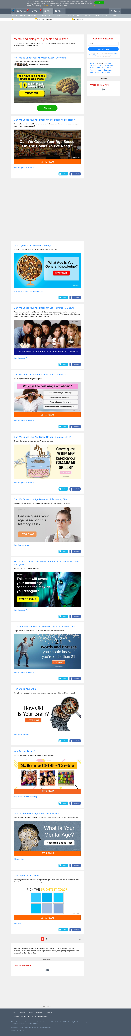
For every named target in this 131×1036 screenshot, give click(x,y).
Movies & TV (69, 15)
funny (104, 15)
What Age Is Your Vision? (26, 875)
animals (96, 15)
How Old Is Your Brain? (25, 689)
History (79, 15)
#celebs (20, 797)
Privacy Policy (92, 55)
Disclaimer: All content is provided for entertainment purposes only (31, 1027)
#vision (27, 545)
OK (99, 2)
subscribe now (103, 49)
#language (21, 167)
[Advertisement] (47, 209)
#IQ (32, 291)
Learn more (45, 6)
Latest (14, 15)
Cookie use (99, 55)
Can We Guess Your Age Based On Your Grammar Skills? (42, 437)
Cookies (39, 1012)
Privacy (22, 1012)
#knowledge (30, 167)
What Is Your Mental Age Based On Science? (36, 813)
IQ (50, 15)
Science (87, 15)
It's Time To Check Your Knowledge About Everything (40, 57)
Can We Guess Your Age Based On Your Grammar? (40, 374)
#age (15, 167)
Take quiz (47, 108)
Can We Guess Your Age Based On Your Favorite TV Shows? (44, 308)
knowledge (32, 15)
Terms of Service (113, 53)
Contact (13, 1012)
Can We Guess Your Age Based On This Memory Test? (41, 499)
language (42, 15)
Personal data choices (17, 1030)
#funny (26, 797)
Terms (31, 1012)
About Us (49, 1012)
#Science (17, 291)
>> (81, 939)
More (115, 15)
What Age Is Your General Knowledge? (33, 245)
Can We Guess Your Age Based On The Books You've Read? (44, 120)
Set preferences (99, 6)
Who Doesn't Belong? (24, 751)
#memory (21, 545)
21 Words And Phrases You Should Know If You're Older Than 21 (46, 626)
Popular (22, 15)
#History (24, 291)
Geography (58, 15)
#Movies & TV (23, 358)
